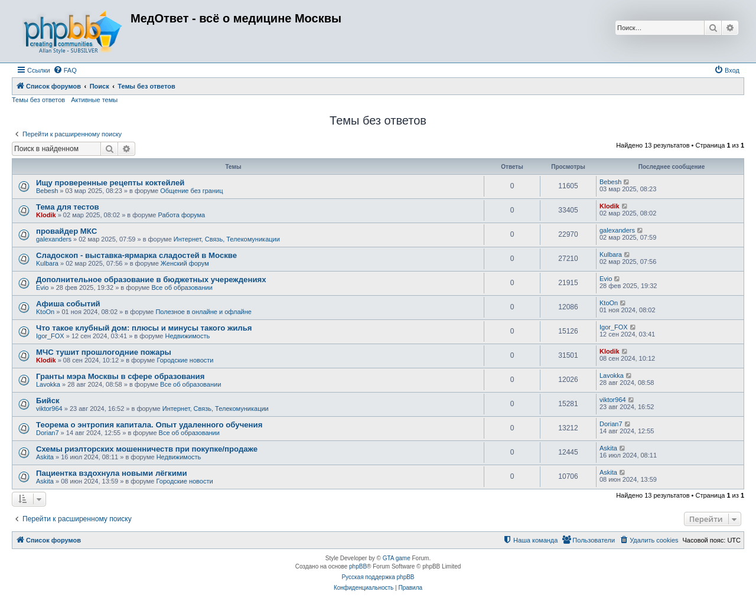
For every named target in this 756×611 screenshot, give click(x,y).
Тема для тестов (67, 206)
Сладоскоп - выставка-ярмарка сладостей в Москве (136, 255)
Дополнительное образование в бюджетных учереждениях (151, 279)
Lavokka (48, 384)
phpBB (358, 566)
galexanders (53, 239)
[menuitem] (65, 70)
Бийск (48, 400)
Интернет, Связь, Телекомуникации (227, 239)
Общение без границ (191, 190)
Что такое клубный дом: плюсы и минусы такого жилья (144, 328)
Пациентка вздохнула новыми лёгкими (111, 473)
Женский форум (185, 263)
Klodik (46, 214)
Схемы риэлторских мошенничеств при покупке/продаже (147, 449)
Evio (42, 287)
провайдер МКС (66, 231)
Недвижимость (187, 335)
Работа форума (182, 214)
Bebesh (47, 190)
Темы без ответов (38, 99)
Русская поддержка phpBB (377, 577)
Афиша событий (68, 303)
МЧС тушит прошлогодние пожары (103, 352)
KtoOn (45, 311)
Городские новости (185, 360)
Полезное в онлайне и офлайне (203, 311)
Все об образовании (182, 287)
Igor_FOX (50, 335)
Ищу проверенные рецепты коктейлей (110, 182)
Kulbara (47, 263)
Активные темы (94, 99)
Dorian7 (47, 432)
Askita (45, 456)
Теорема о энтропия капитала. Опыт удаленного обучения (149, 424)
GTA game (396, 558)
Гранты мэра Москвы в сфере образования (120, 376)
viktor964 (49, 408)
